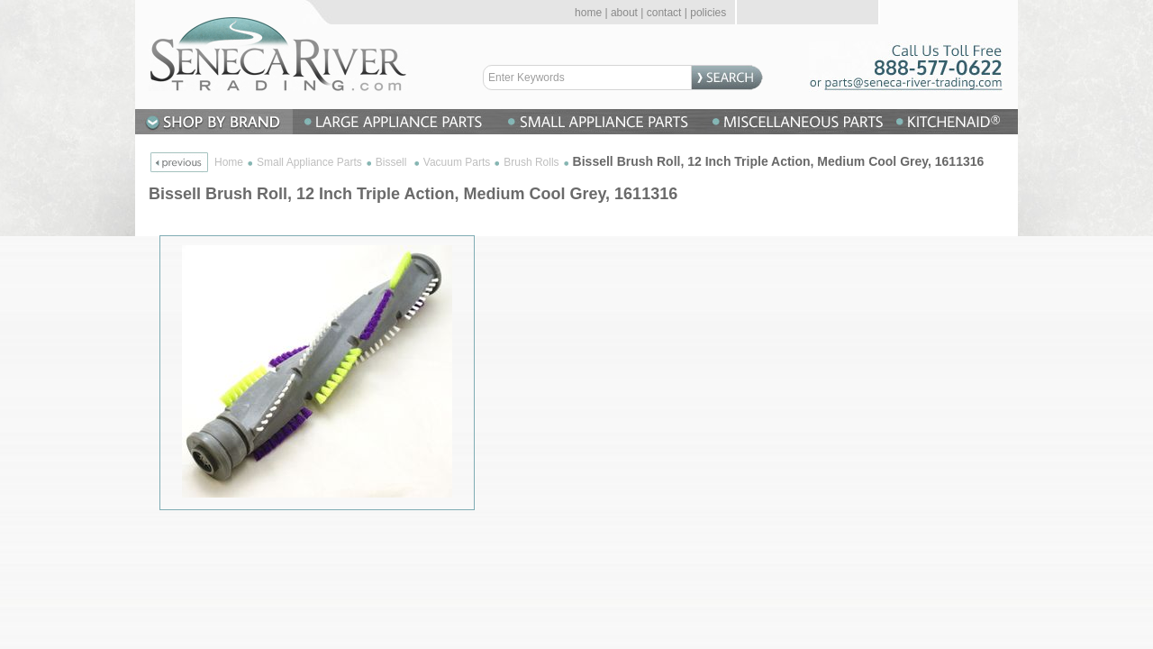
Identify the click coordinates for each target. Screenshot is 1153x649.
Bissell (393, 162)
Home (228, 162)
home (588, 12)
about (624, 12)
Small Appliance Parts (309, 162)
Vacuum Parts (456, 162)
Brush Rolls (531, 162)
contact (664, 12)
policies (708, 12)
